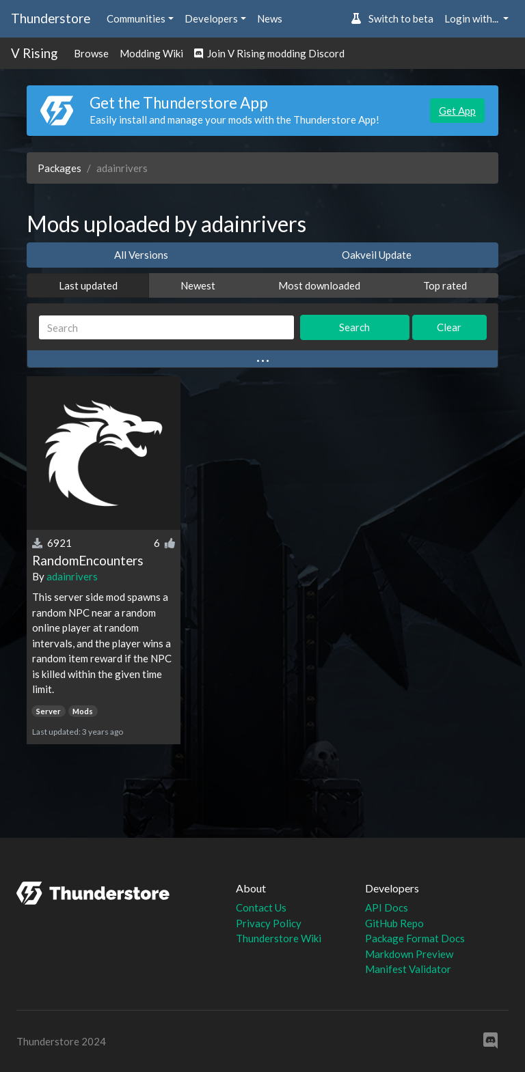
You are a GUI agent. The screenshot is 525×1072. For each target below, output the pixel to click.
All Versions (141, 255)
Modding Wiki (151, 53)
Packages (59, 168)
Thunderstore (50, 18)
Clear (449, 327)
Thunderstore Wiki (278, 938)
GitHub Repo (394, 923)
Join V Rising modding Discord (269, 53)
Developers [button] (211, 18)
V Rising (34, 53)
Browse (91, 53)
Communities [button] (136, 18)
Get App (457, 110)
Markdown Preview (409, 954)
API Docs (386, 907)
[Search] (166, 327)
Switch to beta (392, 18)
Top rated (445, 285)
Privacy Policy (268, 923)
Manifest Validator (408, 969)
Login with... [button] (472, 18)
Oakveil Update (377, 255)
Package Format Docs (415, 938)
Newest (197, 285)
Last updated (88, 285)
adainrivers (72, 576)
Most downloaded (319, 285)
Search (354, 327)
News (269, 18)
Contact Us (261, 907)
